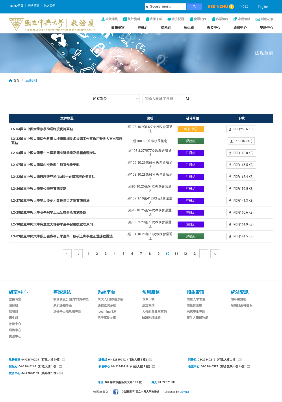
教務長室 (117, 28)
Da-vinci (184, 391)
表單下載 (156, 19)
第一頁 (67, 253)
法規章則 (112, 19)
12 (185, 254)
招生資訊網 (194, 305)
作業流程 (222, 19)
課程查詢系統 (107, 305)
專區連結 (62, 292)
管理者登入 (101, 392)
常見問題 (178, 19)
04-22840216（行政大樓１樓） (39, 366)
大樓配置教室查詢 (154, 311)
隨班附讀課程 (151, 317)
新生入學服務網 (197, 317)
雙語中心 (266, 28)
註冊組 (143, 28)
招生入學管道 (196, 299)
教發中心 (213, 28)
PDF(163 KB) (243, 141)
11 (176, 254)
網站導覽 (33, 5)
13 (194, 254)
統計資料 (134, 19)
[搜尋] (165, 7)
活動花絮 (267, 19)
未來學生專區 (196, 311)
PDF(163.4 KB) (243, 176)
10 (167, 254)
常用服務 (151, 292)
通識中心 (240, 28)
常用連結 (244, 19)
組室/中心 (18, 292)
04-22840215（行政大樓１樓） (218, 359)
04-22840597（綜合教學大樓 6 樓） (223, 366)
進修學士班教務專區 (67, 311)
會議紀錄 (200, 19)
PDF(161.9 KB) (243, 224)
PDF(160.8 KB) (243, 153)
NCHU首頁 (16, 5)
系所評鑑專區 (62, 305)
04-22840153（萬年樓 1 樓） (40, 373)
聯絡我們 (49, 5)
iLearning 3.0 (107, 311)
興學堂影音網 (107, 317)
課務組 (166, 28)
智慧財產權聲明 (241, 305)
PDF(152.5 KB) (243, 188)
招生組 (189, 28)
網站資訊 (240, 292)
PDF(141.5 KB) (243, 236)
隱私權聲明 (238, 299)
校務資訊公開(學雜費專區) (71, 299)
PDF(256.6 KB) (243, 129)
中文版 (244, 7)
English (263, 7)
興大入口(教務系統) (111, 299)
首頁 (16, 80)
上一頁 (78, 253)
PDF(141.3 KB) (243, 200)
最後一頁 (214, 253)
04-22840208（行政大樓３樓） (41, 359)
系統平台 (106, 292)
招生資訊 (195, 292)
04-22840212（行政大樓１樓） (128, 359)
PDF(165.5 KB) (243, 165)
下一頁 (203, 253)
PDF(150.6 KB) (243, 212)
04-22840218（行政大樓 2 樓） (131, 366)
